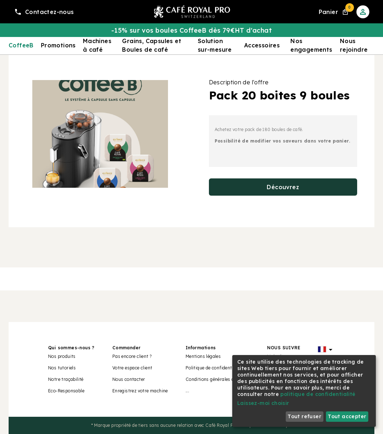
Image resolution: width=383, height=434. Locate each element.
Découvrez (283, 187)
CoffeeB (21, 45)
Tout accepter (347, 416)
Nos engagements (311, 45)
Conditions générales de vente (217, 379)
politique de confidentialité (317, 394)
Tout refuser (304, 416)
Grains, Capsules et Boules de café (151, 45)
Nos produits (62, 356)
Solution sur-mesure (215, 45)
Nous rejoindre (354, 45)
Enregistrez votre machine (140, 390)
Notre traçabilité (66, 379)
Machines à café (97, 45)
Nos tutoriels (62, 367)
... (187, 390)
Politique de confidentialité (214, 367)
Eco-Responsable (66, 390)
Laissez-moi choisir (263, 403)
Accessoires (262, 45)
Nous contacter (128, 379)
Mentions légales (203, 356)
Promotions (58, 45)
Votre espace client (132, 367)
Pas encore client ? (132, 356)
